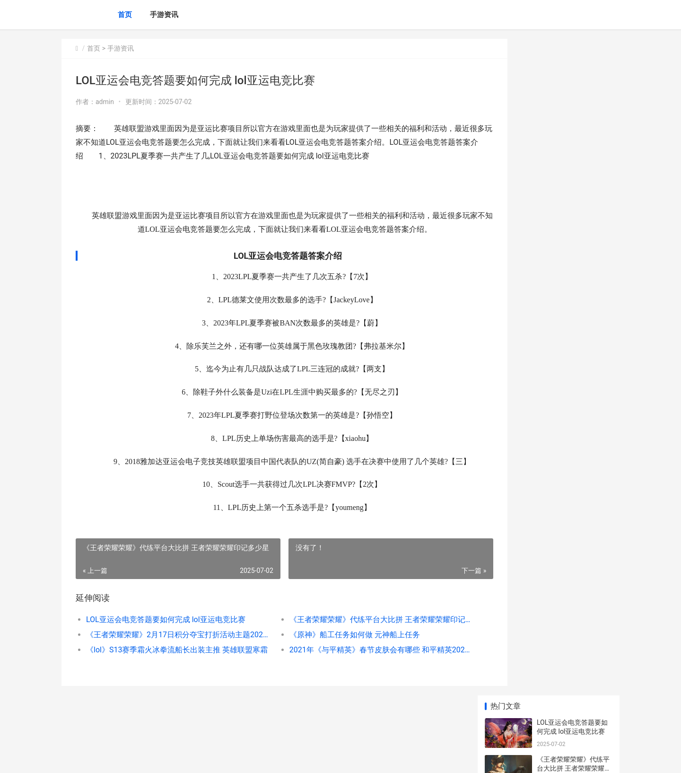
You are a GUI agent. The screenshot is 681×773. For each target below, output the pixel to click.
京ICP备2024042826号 (190, 758)
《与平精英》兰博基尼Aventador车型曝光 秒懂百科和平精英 (572, 292)
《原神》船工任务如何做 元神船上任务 (335, 648)
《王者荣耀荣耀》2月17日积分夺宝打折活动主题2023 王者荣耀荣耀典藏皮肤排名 (168, 648)
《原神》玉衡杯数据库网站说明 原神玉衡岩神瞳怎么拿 (574, 476)
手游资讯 (164, 14)
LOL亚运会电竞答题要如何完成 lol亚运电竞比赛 (165, 633)
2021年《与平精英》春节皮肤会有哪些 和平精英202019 (352, 663)
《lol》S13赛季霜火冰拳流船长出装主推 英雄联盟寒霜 (168, 663)
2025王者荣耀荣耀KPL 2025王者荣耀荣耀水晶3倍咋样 (572, 365)
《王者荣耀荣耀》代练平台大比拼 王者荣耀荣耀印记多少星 (352, 633)
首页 (125, 14)
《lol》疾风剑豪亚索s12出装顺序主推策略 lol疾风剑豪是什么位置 (574, 656)
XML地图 (233, 758)
